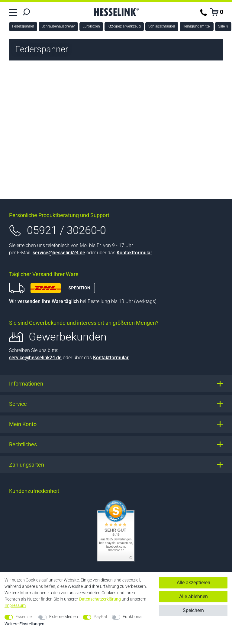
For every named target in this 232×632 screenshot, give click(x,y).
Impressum (15, 605)
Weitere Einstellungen (24, 623)
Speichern (193, 610)
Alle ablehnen (193, 596)
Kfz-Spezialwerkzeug (124, 26)
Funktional (133, 616)
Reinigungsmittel (197, 26)
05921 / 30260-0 (66, 230)
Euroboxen (91, 26)
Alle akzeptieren (193, 582)
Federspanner (23, 26)
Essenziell (24, 616)
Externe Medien (63, 616)
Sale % (223, 26)
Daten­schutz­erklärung (100, 599)
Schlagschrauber (161, 26)
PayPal (100, 616)
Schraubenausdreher (58, 26)
